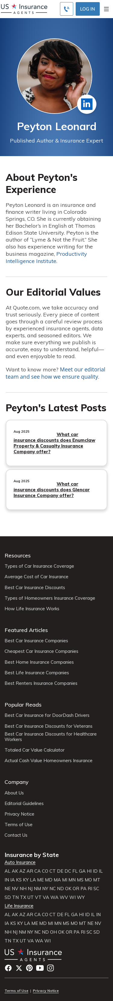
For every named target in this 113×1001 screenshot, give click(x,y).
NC (52, 888)
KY (26, 880)
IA (12, 880)
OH (53, 932)
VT (38, 897)
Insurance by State (32, 854)
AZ (22, 871)
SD (8, 897)
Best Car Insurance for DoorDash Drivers (47, 715)
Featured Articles (26, 630)
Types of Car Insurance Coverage (39, 566)
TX (23, 897)
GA (82, 871)
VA (46, 897)
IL (101, 871)
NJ (30, 888)
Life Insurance (19, 905)
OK (68, 888)
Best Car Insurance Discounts (35, 587)
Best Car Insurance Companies (36, 640)
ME (40, 880)
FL (75, 871)
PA (83, 888)
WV (64, 897)
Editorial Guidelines (24, 803)
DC (67, 871)
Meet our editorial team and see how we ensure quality (55, 373)
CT (52, 871)
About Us (14, 793)
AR (30, 871)
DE (60, 871)
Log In (87, 9)
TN (15, 897)
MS (80, 880)
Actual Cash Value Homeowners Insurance (49, 760)
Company (17, 781)
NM (37, 888)
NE (8, 888)
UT (30, 897)
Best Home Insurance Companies (39, 662)
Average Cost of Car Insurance (36, 576)
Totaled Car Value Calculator (34, 750)
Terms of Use (19, 824)
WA (54, 897)
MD (48, 880)
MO (88, 880)
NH (23, 888)
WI (72, 897)
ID (95, 871)
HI (89, 871)
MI (64, 880)
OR (76, 888)
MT (96, 880)
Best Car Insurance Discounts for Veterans (49, 726)
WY (81, 897)
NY (45, 888)
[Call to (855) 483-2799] (66, 9)
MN (72, 880)
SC (96, 888)
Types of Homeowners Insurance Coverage (50, 598)
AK (15, 871)
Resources (18, 555)
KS (19, 880)
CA (37, 871)
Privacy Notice (19, 814)
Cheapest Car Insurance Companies (41, 651)
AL (8, 871)
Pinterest (29, 968)
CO (45, 871)
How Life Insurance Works (32, 608)
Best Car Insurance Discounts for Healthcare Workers (51, 736)
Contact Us (16, 835)
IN (7, 880)
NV (15, 888)
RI (90, 888)
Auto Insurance (20, 862)
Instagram (50, 968)
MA (57, 880)
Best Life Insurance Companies (37, 672)
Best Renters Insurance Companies (41, 683)
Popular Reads (23, 704)
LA (33, 880)
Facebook (8, 968)
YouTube (40, 968)
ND (60, 888)
